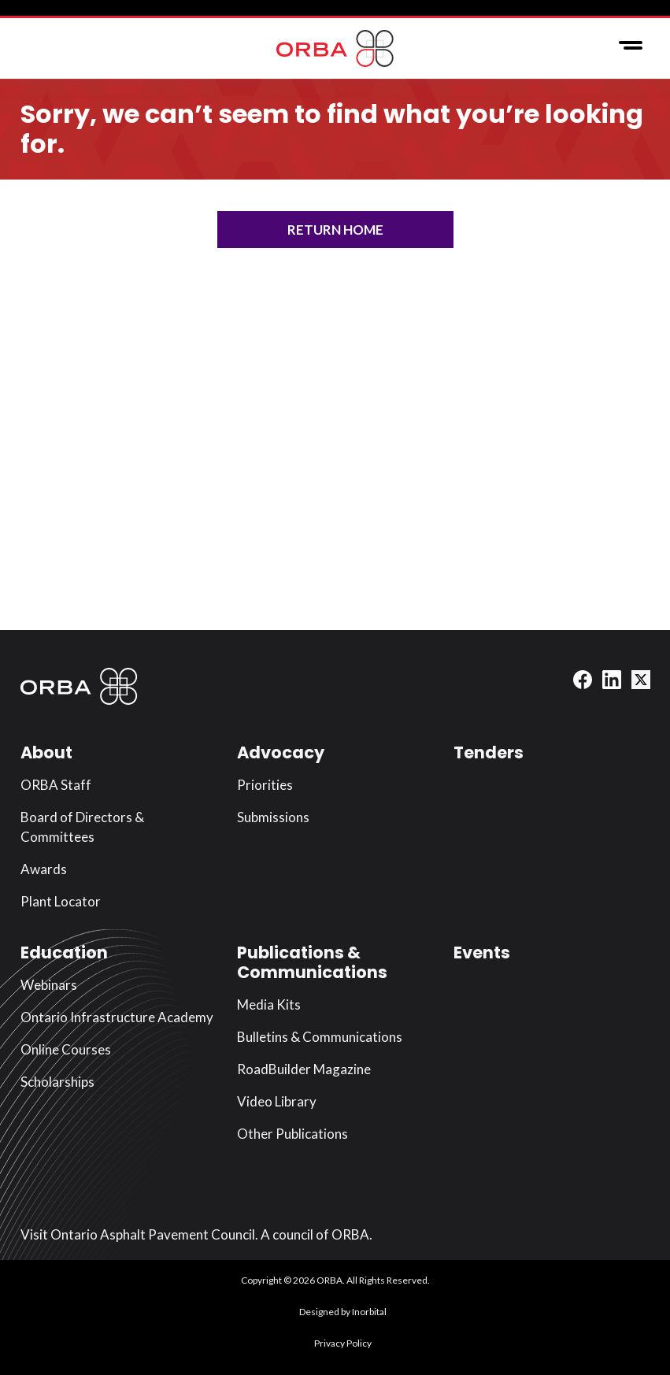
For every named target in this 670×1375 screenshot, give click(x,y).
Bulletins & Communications (319, 1036)
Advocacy (280, 752)
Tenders (488, 752)
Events (481, 952)
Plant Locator (60, 901)
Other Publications (292, 1133)
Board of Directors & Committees (82, 827)
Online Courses (65, 1049)
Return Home (335, 229)
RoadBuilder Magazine (304, 1069)
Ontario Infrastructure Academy (116, 1017)
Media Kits (269, 1004)
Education (64, 952)
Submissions (273, 817)
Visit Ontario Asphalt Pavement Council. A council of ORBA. (196, 1234)
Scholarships (57, 1081)
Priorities (265, 784)
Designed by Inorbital (343, 1312)
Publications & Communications (312, 962)
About (46, 752)
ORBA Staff (55, 784)
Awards (43, 869)
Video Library (276, 1101)
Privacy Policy (343, 1343)
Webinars (48, 985)
